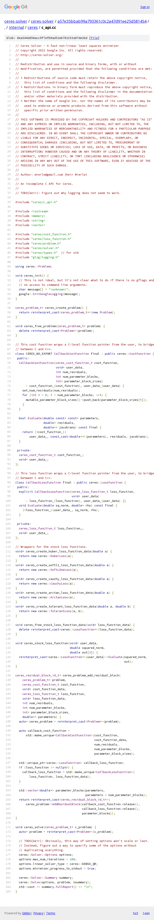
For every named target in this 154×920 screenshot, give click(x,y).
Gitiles (26, 913)
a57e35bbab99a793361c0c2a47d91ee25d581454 (102, 21)
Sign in (145, 7)
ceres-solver (15, 21)
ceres (33, 27)
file (94, 38)
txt (135, 913)
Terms (50, 913)
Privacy (38, 913)
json (146, 913)
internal (16, 27)
